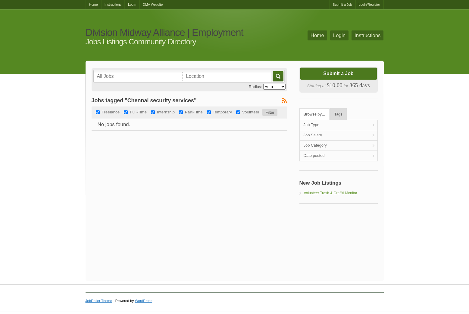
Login (132, 4)
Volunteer (250, 112)
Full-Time (138, 112)
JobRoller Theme (99, 301)
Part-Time (194, 112)
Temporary (222, 112)
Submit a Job (342, 4)
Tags (338, 114)
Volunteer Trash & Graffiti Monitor (330, 193)
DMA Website (153, 4)
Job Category (315, 145)
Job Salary (313, 135)
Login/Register (369, 4)
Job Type (312, 124)
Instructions (113, 4)
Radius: (255, 86)
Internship (166, 112)
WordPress (143, 301)
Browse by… (314, 114)
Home (93, 4)
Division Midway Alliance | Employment (164, 33)
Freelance (111, 112)
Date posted (314, 155)
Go (277, 76)
